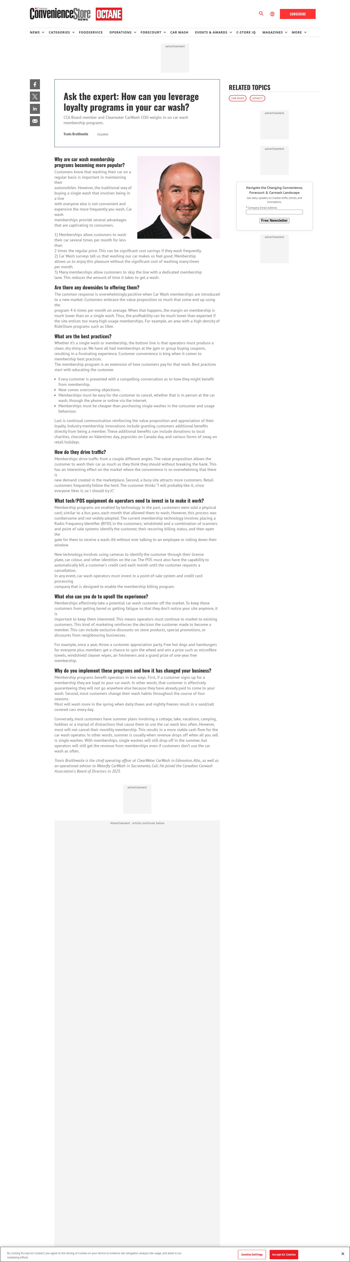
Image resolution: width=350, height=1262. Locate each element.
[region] (175, 1254)
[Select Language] (272, 14)
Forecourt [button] (151, 32)
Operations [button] (120, 32)
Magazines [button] (272, 32)
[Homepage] (76, 14)
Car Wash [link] (179, 32)
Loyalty (257, 98)
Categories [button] (59, 32)
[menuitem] (39, 32)
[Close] (343, 1254)
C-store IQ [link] (246, 32)
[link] (35, 84)
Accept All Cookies (284, 1254)
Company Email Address (261, 208)
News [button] (35, 32)
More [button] (297, 32)
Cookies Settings (251, 1254)
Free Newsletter (274, 220)
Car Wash (237, 98)
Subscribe (298, 13)
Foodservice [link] (91, 32)
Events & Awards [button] (211, 32)
